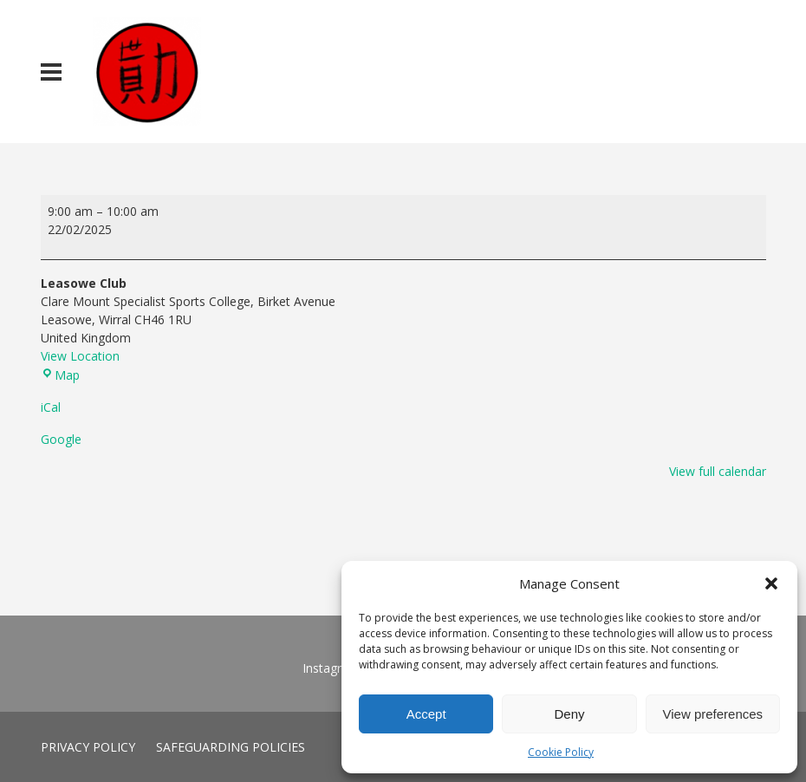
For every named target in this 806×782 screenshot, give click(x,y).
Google (61, 439)
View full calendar (717, 471)
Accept (426, 714)
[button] (771, 583)
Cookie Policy (561, 752)
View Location (80, 356)
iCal (51, 407)
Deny (569, 714)
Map (60, 375)
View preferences (713, 714)
